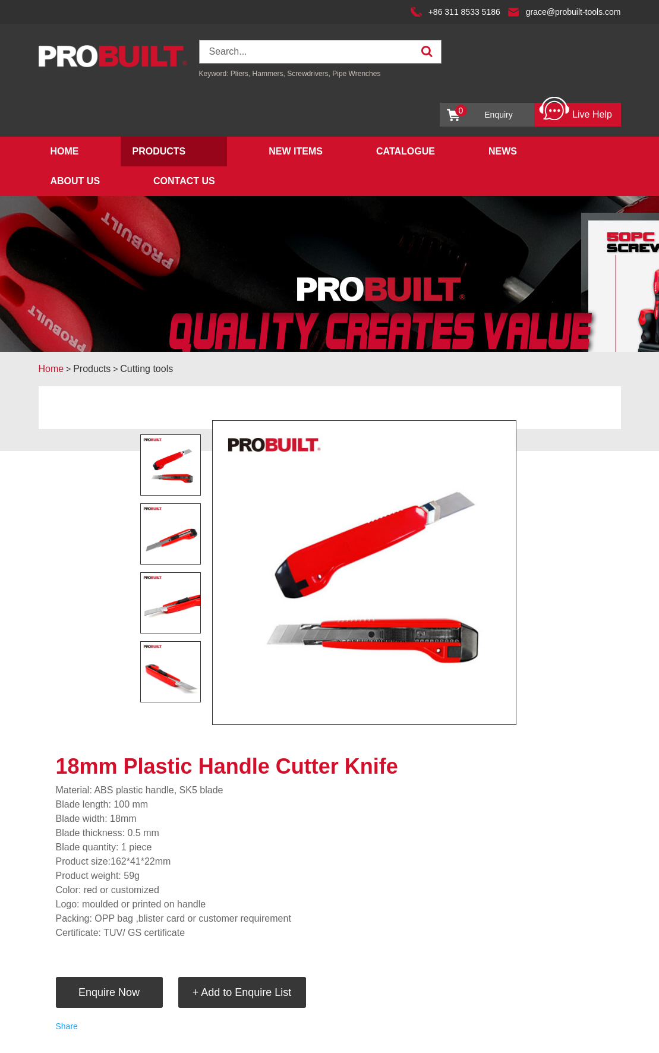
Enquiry (484, 112)
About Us (75, 181)
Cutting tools (146, 369)
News (502, 151)
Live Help (575, 111)
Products (159, 151)
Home (65, 151)
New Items (296, 151)
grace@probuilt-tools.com (573, 12)
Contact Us (184, 181)
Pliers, (240, 74)
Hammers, (269, 74)
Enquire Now (109, 992)
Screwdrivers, (309, 74)
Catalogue (405, 151)
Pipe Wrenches (356, 74)
